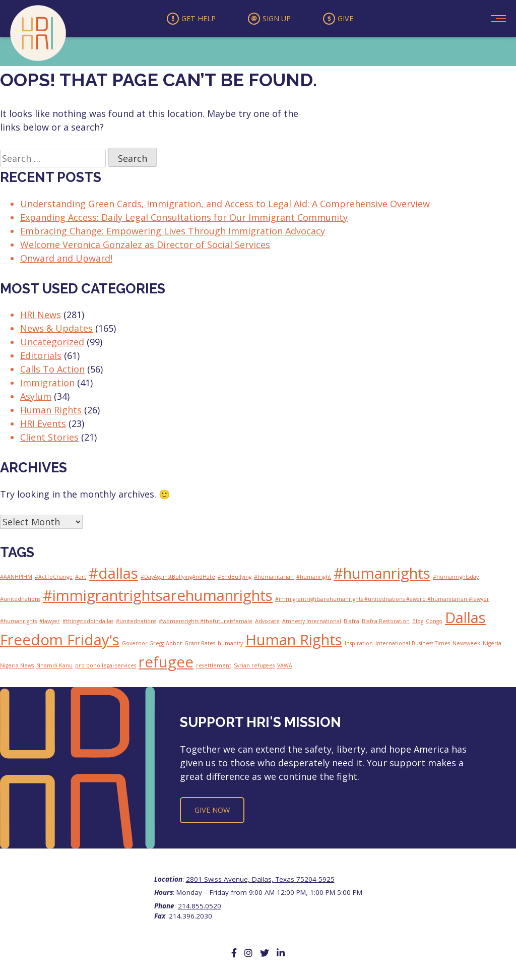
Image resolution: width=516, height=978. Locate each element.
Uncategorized (52, 344)
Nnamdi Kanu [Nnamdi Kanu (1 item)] (54, 667)
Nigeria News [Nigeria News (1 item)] (17, 667)
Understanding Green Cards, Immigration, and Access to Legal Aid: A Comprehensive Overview (225, 205)
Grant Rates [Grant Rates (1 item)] (199, 645)
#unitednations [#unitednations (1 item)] (136, 623)
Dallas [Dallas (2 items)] (465, 619)
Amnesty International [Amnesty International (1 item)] (311, 623)
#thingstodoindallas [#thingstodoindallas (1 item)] (87, 623)
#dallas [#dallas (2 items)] (113, 575)
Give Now (212, 812)
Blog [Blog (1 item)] (417, 623)
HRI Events (43, 425)
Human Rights (51, 412)
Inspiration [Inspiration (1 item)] (359, 645)
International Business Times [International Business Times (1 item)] (412, 645)
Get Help (187, 20)
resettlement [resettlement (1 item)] (213, 667)
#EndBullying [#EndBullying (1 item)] (234, 578)
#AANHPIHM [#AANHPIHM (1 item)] (16, 578)
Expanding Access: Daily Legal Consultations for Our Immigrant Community (184, 219)
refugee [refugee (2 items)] (166, 664)
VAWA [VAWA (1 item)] (284, 667)
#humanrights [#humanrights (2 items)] (382, 575)
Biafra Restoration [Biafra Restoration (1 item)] (386, 623)
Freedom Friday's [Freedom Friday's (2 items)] (59, 642)
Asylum (35, 398)
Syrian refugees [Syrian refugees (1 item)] (254, 667)
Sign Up (269, 20)
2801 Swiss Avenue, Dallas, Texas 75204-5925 (260, 881)
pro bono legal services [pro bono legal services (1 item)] (105, 667)
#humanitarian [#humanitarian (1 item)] (274, 578)
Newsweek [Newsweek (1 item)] (466, 645)
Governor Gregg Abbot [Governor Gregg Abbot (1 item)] (152, 645)
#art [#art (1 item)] (80, 578)
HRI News (40, 317)
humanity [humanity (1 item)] (230, 645)
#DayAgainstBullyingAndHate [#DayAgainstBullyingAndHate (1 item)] (178, 578)
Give (343, 20)
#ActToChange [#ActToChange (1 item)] (54, 578)
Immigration (47, 385)
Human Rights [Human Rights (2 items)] (293, 642)
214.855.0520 (199, 907)
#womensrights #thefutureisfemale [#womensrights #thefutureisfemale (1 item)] (205, 623)
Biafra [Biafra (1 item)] (351, 623)
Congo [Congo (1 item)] (434, 623)
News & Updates (56, 330)
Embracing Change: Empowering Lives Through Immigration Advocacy (172, 232)
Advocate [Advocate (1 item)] (267, 623)
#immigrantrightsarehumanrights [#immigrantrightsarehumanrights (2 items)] (158, 597)
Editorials (40, 357)
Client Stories (49, 439)
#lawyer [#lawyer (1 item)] (49, 623)
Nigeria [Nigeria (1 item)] (492, 645)
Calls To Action (52, 371)
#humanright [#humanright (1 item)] (313, 578)
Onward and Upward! (66, 260)
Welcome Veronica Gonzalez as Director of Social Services (145, 246)
